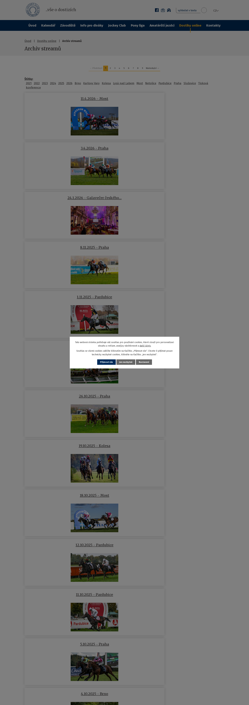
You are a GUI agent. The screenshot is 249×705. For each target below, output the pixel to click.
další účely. (145, 345)
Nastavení (144, 362)
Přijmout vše (106, 362)
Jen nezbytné (126, 362)
